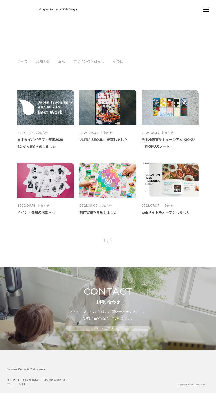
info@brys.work (51, 395)
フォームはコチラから (107, 333)
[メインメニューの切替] (206, 9)
